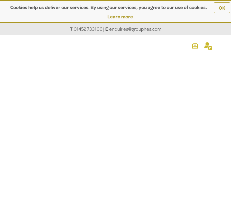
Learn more (120, 16)
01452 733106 (88, 28)
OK (222, 7)
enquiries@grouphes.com (135, 28)
